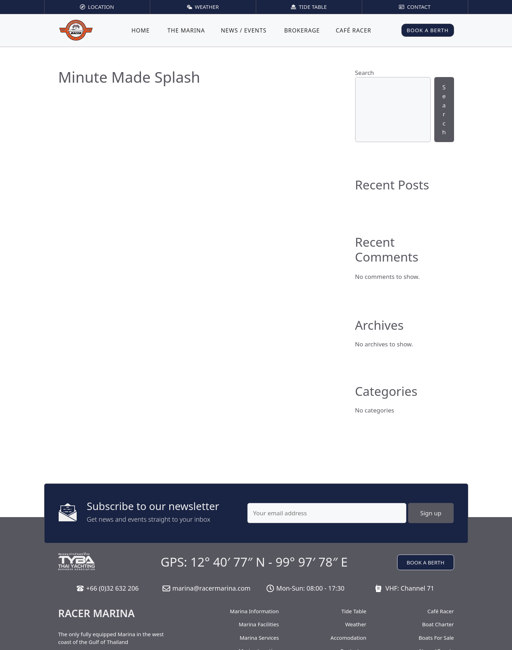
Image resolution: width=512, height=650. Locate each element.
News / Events (243, 30)
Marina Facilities (259, 624)
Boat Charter (438, 624)
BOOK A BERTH (428, 30)
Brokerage (302, 30)
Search (364, 73)
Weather (355, 624)
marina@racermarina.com (211, 588)
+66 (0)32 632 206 (112, 588)
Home (140, 30)
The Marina (186, 30)
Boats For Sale (436, 637)
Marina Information (254, 611)
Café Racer (353, 30)
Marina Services (259, 637)
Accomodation (348, 637)
